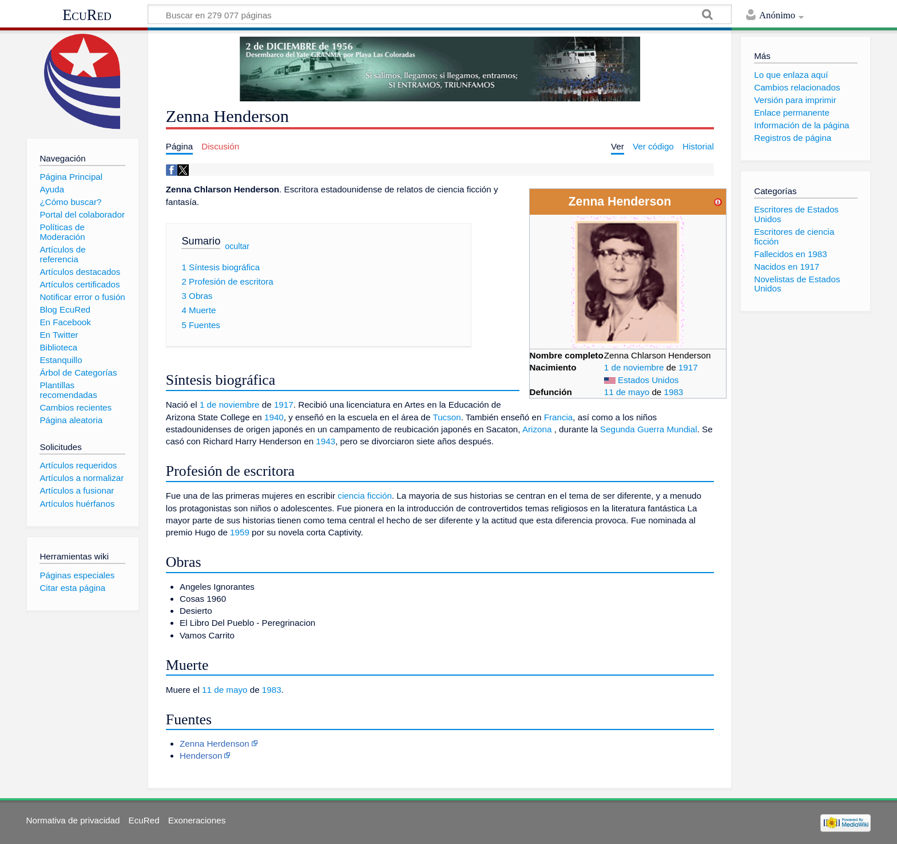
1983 (674, 392)
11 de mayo (626, 392)
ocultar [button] (237, 246)
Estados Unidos (648, 380)
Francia (558, 417)
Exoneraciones (196, 820)
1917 (688, 367)
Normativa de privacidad (73, 820)
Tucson (446, 417)
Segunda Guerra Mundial (648, 429)
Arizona (537, 429)
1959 (239, 532)
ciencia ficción (365, 495)
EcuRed (87, 14)
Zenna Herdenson (214, 743)
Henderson (201, 755)
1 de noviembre (634, 367)
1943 (325, 441)
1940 (274, 417)
